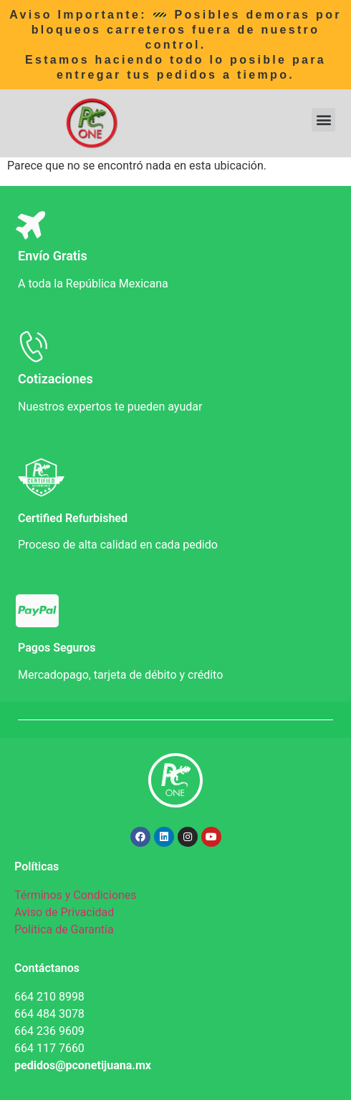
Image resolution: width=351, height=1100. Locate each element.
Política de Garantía (64, 929)
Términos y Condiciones (75, 895)
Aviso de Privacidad (64, 912)
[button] (323, 120)
